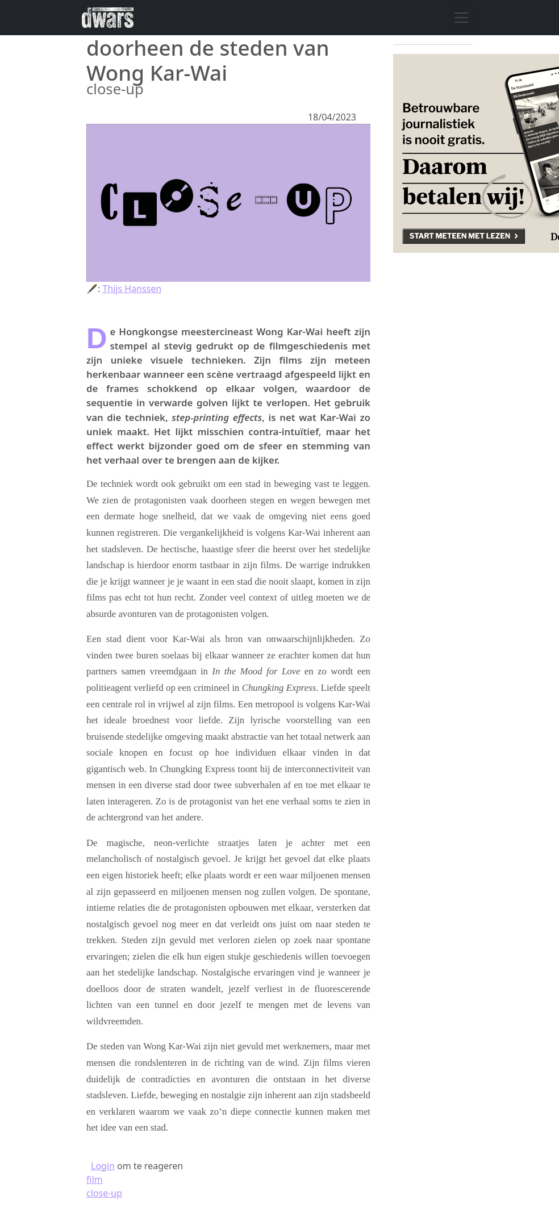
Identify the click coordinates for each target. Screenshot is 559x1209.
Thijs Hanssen (131, 288)
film (94, 1179)
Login (103, 1166)
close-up (104, 1193)
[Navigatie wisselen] (461, 17)
